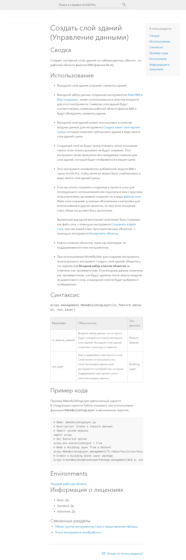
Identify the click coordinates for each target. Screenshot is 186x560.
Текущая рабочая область (68, 483)
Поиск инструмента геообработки (78, 532)
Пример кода (158, 53)
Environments (158, 59)
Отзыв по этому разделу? (125, 553)
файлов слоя (132, 196)
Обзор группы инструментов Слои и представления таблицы (96, 526)
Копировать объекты (103, 233)
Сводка (154, 35)
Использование (159, 41)
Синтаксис (156, 47)
